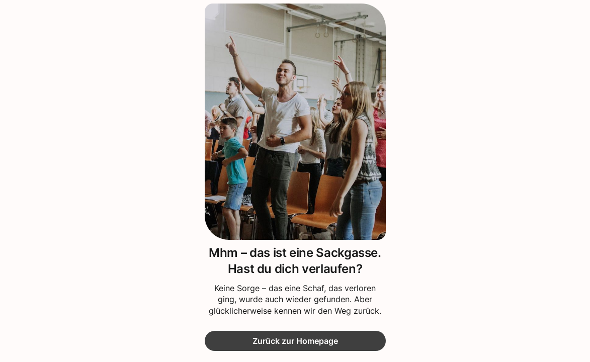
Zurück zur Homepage (295, 341)
